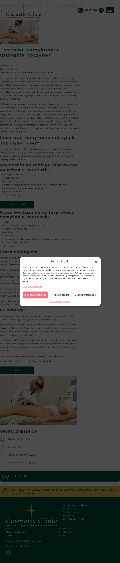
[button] (96, 261)
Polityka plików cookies (60, 301)
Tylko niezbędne (60, 294)
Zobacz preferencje (85, 294)
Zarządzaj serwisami (32, 286)
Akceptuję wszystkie (35, 294)
